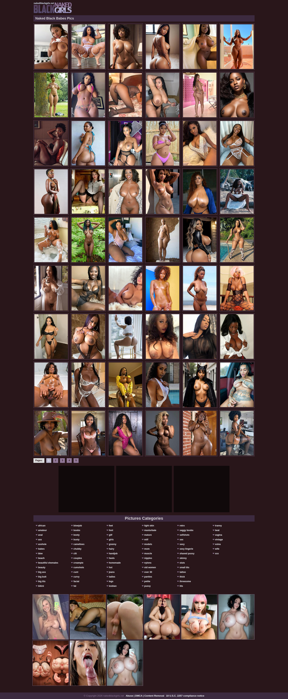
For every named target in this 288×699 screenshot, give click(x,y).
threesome (185, 581)
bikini (41, 586)
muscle (148, 553)
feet (111, 525)
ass (40, 539)
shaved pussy (187, 553)
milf (146, 539)
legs (111, 581)
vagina (218, 535)
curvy (77, 576)
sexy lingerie (186, 549)
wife (217, 549)
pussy (147, 586)
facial (76, 581)
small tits (184, 567)
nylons (147, 563)
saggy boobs (186, 530)
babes (41, 549)
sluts (182, 563)
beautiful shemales (48, 563)
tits (181, 586)
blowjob (78, 525)
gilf (110, 535)
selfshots (185, 535)
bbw (40, 553)
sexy (182, 544)
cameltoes (79, 544)
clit (75, 553)
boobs (77, 530)
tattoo (183, 572)
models (148, 544)
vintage (219, 539)
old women (150, 567)
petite (147, 581)
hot (110, 567)
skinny (183, 558)
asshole (42, 544)
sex (181, 539)
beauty (41, 567)
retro (182, 525)
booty (77, 535)
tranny (218, 525)
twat (217, 530)
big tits (41, 581)
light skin (149, 525)
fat (75, 586)
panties (148, 576)
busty (77, 539)
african (41, 525)
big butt (42, 576)
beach (41, 558)
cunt (76, 572)
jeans (112, 572)
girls (111, 539)
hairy (111, 549)
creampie (78, 563)
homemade (115, 563)
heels (112, 558)
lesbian (113, 586)
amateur (42, 530)
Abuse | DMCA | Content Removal (145, 695)
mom (147, 549)
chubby (78, 549)
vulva (218, 544)
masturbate (150, 530)
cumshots (79, 567)
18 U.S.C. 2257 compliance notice (185, 695)
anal (40, 535)
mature (148, 535)
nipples (148, 558)
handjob (113, 553)
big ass (42, 572)
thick (182, 576)
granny (112, 544)
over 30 (148, 572)
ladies (112, 576)
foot (111, 530)
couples (78, 558)
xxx (217, 553)
